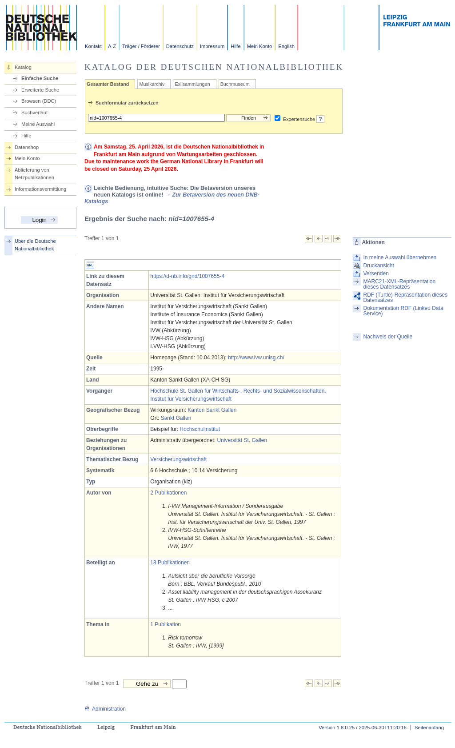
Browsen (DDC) (38, 101)
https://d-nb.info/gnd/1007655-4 (187, 276)
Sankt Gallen (176, 418)
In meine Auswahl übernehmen (399, 257)
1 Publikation (165, 624)
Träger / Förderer (141, 46)
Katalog (23, 67)
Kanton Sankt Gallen (212, 410)
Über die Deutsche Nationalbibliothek (35, 244)
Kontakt (93, 46)
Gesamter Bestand (108, 84)
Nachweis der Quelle (387, 337)
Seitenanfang (429, 727)
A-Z (112, 46)
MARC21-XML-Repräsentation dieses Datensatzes (399, 284)
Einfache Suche (39, 78)
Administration (105, 709)
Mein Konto (259, 46)
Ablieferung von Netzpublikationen (34, 173)
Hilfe (235, 46)
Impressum (212, 46)
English (286, 46)
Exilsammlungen (192, 84)
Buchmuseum (235, 84)
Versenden (375, 273)
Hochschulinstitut (200, 429)
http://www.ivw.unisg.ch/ (256, 357)
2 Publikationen (168, 493)
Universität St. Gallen (242, 440)
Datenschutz (180, 46)
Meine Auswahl (38, 124)
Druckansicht (378, 265)
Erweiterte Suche (40, 89)
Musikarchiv (151, 84)
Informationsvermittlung (40, 189)
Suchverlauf (34, 112)
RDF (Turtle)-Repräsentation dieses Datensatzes (405, 297)
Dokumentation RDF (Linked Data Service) (403, 311)
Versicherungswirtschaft (178, 459)
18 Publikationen (170, 562)
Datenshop (27, 147)
